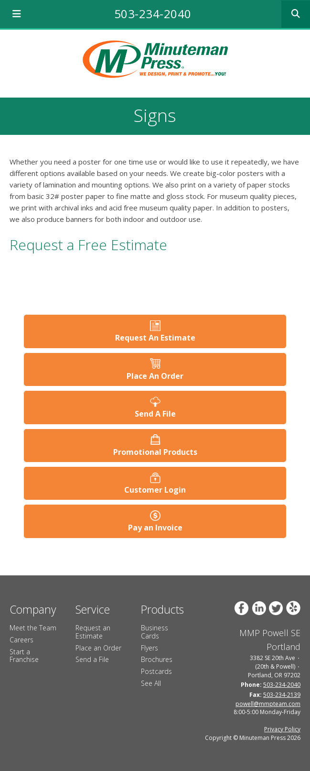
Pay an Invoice (155, 527)
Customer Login (155, 490)
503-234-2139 (281, 695)
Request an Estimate (92, 631)
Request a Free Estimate (88, 244)
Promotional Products (155, 452)
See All (151, 683)
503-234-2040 (153, 14)
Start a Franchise (24, 655)
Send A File (155, 413)
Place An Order (155, 376)
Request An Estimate (155, 337)
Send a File (92, 659)
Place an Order (98, 647)
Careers (21, 639)
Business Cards (154, 631)
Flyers (149, 647)
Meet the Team (33, 627)
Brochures (156, 659)
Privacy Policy (282, 729)
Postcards (156, 671)
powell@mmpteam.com (267, 704)
